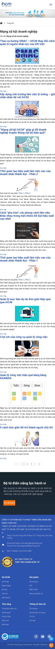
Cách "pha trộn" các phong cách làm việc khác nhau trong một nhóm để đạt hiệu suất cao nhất (27, 215)
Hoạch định (6, 616)
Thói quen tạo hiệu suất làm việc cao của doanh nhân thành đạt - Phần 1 (25, 259)
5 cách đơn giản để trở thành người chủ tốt (26, 427)
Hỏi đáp (32, 620)
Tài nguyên (33, 608)
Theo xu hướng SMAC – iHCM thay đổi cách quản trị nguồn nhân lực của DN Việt (27, 42)
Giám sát (5, 620)
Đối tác (4, 589)
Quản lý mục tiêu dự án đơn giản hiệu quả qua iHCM (25, 301)
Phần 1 (21, 193)
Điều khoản (6, 598)
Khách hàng (6, 586)
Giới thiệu (5, 582)
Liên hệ (4, 593)
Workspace (33, 582)
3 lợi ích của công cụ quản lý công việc (24, 337)
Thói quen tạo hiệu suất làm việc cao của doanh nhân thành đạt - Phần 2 (25, 173)
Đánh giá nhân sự (36, 593)
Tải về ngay (9, 504)
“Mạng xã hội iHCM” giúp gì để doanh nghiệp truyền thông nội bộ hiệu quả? (23, 131)
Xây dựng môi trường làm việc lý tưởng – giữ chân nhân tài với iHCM (27, 96)
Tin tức (32, 616)
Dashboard (6, 612)
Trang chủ (10, 23)
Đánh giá (5, 624)
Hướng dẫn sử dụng (37, 612)
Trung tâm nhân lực (9, 608)
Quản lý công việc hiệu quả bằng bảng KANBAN (23, 376)
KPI (30, 586)
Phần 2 (27, 193)
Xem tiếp (3, 91)
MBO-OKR (33, 589)
